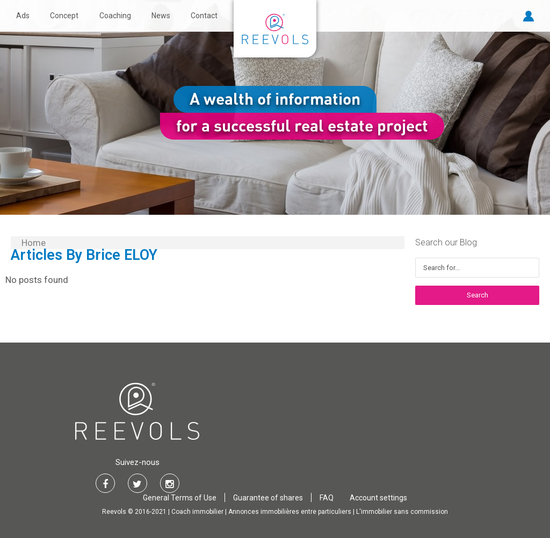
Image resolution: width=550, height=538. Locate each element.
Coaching (115, 15)
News (160, 15)
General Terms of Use (179, 497)
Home (33, 242)
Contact (204, 15)
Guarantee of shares (268, 497)
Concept (64, 15)
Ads (23, 15)
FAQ (327, 497)
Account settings (378, 497)
